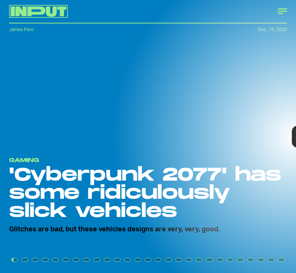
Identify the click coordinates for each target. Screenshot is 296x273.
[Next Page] (197, 136)
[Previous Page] (49, 136)
